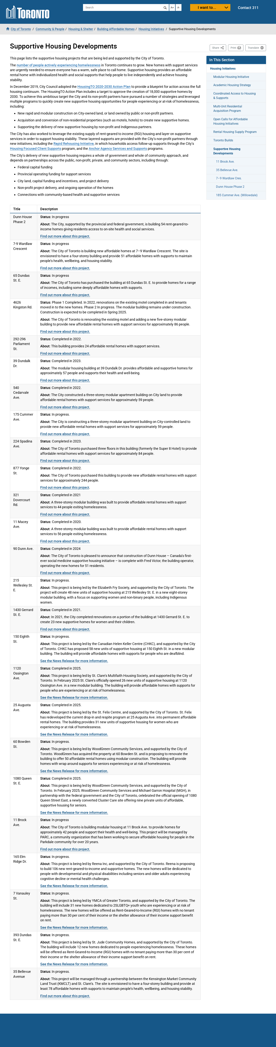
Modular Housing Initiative (231, 77)
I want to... (207, 7)
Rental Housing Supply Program (235, 132)
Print (233, 47)
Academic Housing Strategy (232, 85)
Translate (253, 47)
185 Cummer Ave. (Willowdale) (237, 195)
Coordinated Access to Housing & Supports (234, 96)
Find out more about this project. (65, 236)
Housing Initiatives (223, 68)
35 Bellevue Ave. (227, 170)
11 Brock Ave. (225, 161)
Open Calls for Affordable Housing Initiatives (230, 121)
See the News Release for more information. (74, 660)
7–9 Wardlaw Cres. (229, 178)
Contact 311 (248, 7)
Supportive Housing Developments (226, 151)
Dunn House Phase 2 (230, 187)
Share (219, 47)
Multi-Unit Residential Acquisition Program (227, 109)
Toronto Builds (223, 140)
